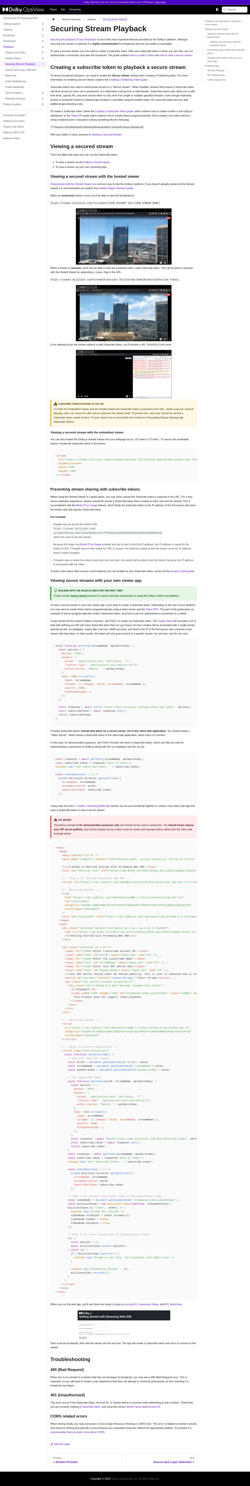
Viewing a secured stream (216, 29)
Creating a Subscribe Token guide (113, 111)
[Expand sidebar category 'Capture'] (42, 29)
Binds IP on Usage (86, 505)
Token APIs (152, 609)
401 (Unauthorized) (216, 75)
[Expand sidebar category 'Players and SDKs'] (42, 52)
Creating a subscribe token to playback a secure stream (223, 23)
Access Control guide (182, 571)
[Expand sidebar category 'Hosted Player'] (42, 58)
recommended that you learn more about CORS (77, 1432)
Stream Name (134, 1406)
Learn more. (160, 2)
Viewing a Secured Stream (106, 134)
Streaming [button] (75, 9)
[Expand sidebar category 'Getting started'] (42, 23)
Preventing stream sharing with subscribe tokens (226, 51)
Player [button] (53, 9)
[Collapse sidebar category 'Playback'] (42, 46)
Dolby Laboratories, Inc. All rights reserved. (135, 1478)
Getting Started (78, 595)
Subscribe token (91, 1406)
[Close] (246, 2)
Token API (77, 115)
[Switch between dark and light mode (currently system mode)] (217, 9)
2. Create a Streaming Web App (92, 806)
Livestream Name (149, 1304)
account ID (131, 1304)
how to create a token (142, 55)
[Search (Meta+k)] (235, 10)
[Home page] (53, 19)
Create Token (165, 621)
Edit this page (60, 1444)
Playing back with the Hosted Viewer (71, 184)
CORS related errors (216, 80)
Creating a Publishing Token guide (128, 79)
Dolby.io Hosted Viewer (97, 162)
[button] (24, 98)
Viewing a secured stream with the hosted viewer (222, 35)
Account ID (153, 1406)
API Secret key (173, 1304)
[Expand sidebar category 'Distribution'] (42, 41)
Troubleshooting (212, 66)
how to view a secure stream (176, 55)
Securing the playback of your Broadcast (73, 39)
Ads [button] (63, 9)
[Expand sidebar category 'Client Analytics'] (42, 92)
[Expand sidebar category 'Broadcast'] (42, 35)
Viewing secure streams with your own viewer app (224, 59)
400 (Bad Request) (215, 70)
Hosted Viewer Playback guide (116, 188)
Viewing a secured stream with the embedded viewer (225, 43)
